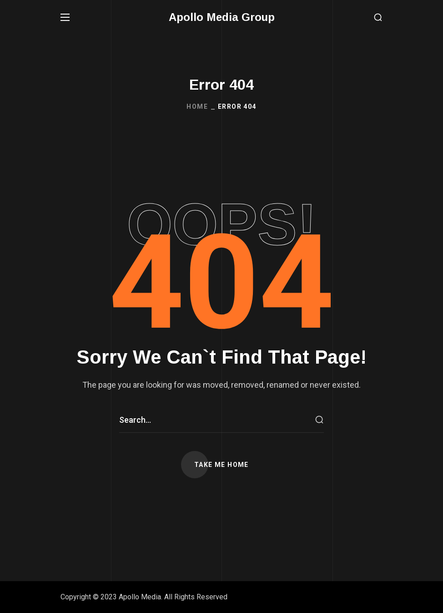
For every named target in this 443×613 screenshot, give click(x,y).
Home (197, 106)
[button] (378, 17)
